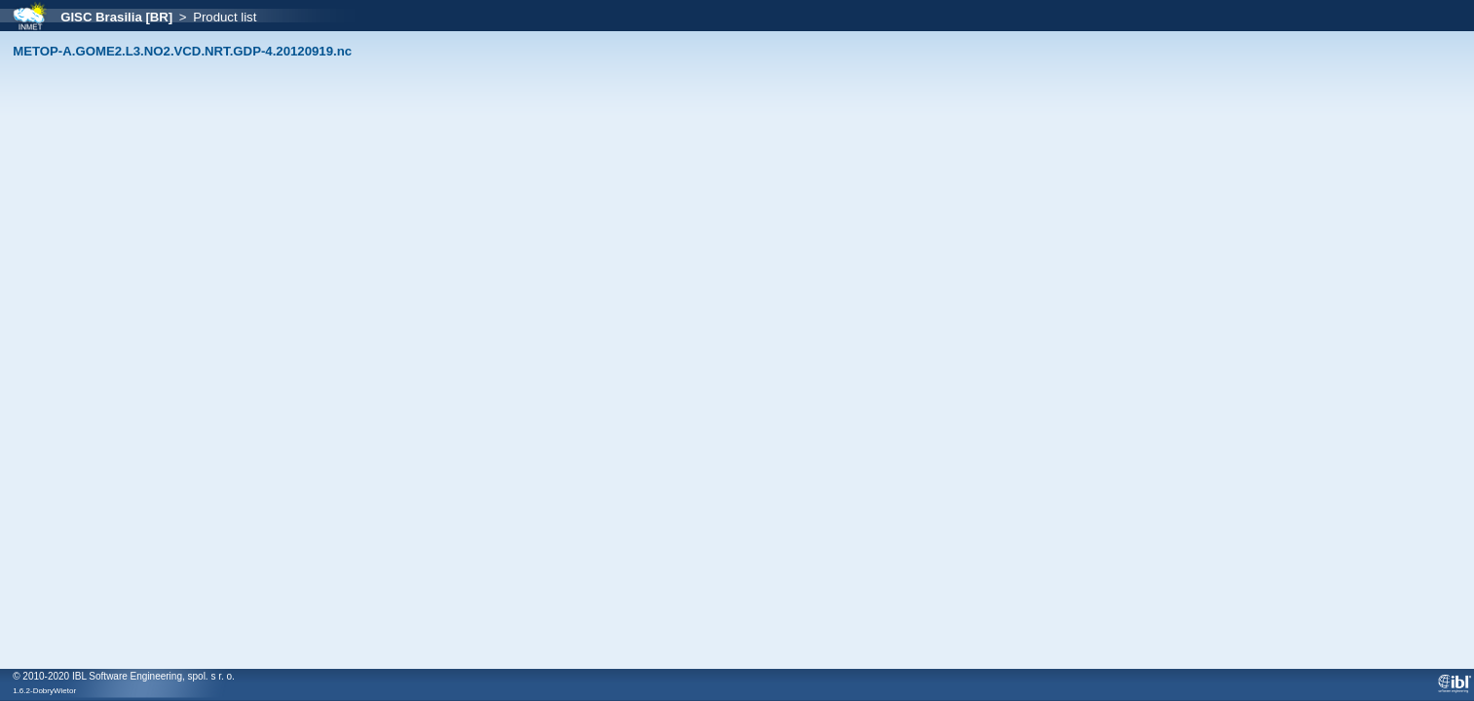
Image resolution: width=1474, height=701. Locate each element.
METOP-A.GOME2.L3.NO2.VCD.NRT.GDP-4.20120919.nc (182, 51)
